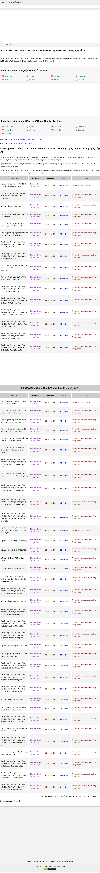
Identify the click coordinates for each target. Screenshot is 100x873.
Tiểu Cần (32, 79)
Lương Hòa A (9, 130)
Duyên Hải (8, 79)
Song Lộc (81, 130)
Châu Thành (82, 76)
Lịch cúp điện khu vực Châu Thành (20, 143)
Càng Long (8, 76)
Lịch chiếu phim (14, 2)
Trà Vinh (81, 79)
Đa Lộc (31, 126)
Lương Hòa (82, 126)
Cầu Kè (31, 76)
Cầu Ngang (57, 76)
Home (3, 45)
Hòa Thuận (57, 126)
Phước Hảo (57, 130)
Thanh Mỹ (7, 133)
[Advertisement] (50, 27)
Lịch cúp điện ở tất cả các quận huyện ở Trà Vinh (25, 139)
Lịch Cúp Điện (11, 45)
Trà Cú (55, 79)
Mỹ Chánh (32, 130)
